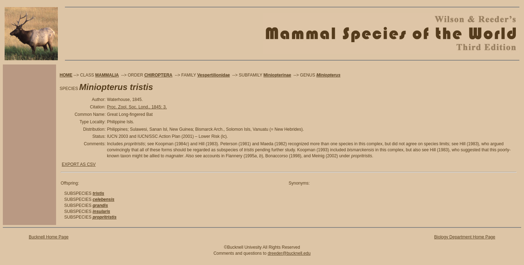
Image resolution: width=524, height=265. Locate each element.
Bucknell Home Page (48, 237)
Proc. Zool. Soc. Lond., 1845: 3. (137, 107)
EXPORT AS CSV (79, 164)
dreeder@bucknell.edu (288, 253)
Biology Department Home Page (464, 237)
